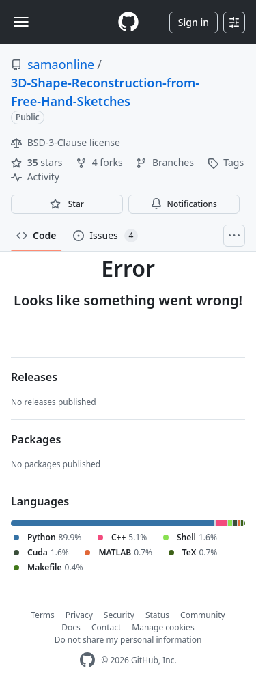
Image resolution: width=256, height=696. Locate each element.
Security (119, 615)
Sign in (193, 22)
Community (202, 615)
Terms (43, 615)
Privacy (79, 615)
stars (38, 162)
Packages (36, 439)
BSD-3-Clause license (65, 142)
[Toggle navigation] (21, 22)
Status (157, 615)
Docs (71, 627)
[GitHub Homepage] (87, 660)
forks (100, 162)
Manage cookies (163, 627)
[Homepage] (128, 22)
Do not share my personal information (128, 639)
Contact (106, 627)
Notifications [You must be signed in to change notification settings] (184, 204)
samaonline (60, 64)
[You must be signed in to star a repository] (67, 204)
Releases (34, 377)
